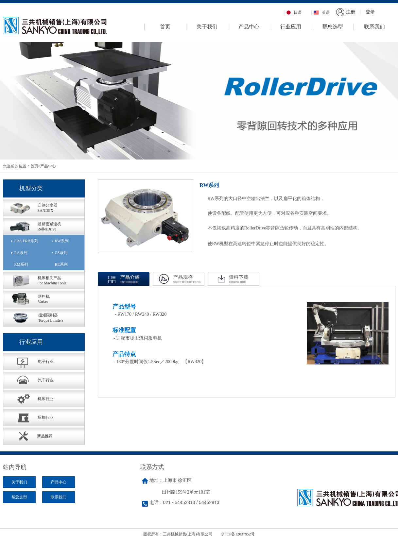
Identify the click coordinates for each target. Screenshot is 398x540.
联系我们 (374, 26)
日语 (298, 12)
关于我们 (207, 26)
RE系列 (61, 264)
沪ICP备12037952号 (238, 534)
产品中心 (248, 26)
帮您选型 (332, 26)
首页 (165, 26)
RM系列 (21, 264)
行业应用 (290, 26)
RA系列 (21, 252)
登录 (370, 11)
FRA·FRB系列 (26, 241)
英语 (326, 12)
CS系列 (61, 252)
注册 (350, 11)
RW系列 (62, 241)
